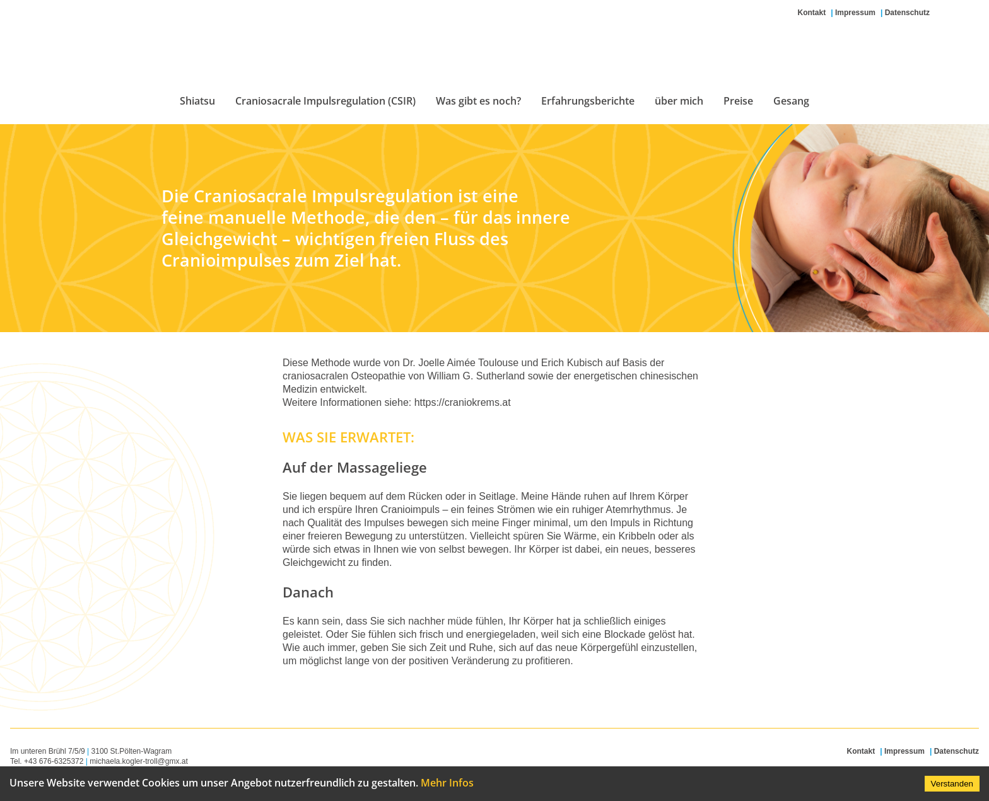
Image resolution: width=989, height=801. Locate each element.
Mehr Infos (447, 783)
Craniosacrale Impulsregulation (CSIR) (325, 101)
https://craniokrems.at (462, 402)
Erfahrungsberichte (588, 101)
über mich (679, 101)
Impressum (855, 12)
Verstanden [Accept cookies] (952, 783)
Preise (738, 101)
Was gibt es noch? (478, 101)
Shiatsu (197, 101)
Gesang (791, 101)
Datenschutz (907, 12)
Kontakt (812, 12)
